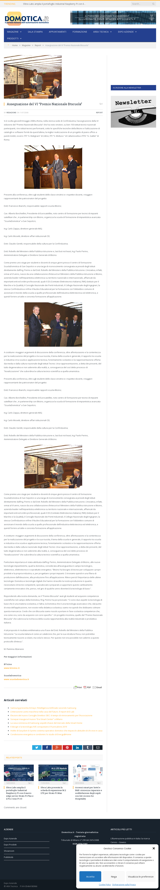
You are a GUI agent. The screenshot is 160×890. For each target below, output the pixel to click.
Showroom (9, 850)
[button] (153, 848)
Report (99, 112)
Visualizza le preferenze (141, 876)
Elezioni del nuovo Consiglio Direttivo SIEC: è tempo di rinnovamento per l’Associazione (51, 715)
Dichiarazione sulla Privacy (124, 884)
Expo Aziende (126, 31)
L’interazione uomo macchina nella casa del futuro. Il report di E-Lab (42, 711)
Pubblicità (8, 857)
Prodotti (12, 38)
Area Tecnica (101, 31)
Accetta (90, 876)
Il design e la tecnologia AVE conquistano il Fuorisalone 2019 (38, 726)
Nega (114, 876)
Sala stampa (35, 31)
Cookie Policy (105, 884)
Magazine (12, 31)
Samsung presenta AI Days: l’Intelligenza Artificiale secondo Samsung (43, 707)
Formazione (79, 31)
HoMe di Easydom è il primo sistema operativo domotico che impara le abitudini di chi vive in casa (56, 730)
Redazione (11, 112)
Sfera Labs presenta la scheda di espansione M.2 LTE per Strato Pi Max (53, 790)
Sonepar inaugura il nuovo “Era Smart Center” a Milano (36, 719)
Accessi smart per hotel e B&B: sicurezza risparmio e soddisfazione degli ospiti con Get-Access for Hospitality (88, 793)
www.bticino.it (12, 668)
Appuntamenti (57, 31)
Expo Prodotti (10, 844)
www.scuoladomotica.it (16, 679)
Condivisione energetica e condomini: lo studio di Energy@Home (40, 734)
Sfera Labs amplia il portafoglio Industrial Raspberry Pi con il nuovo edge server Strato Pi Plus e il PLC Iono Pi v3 (55, 4)
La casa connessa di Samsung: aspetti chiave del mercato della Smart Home (46, 723)
